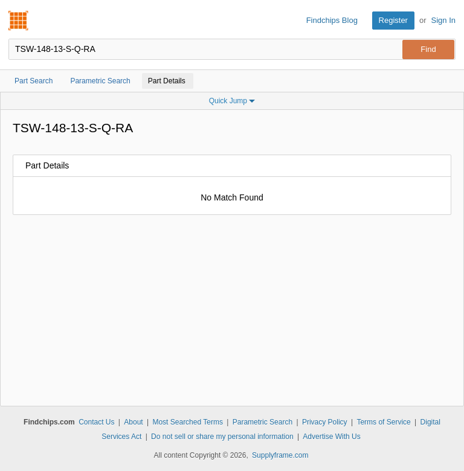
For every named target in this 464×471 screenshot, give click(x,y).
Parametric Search (262, 422)
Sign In (443, 20)
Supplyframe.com (280, 455)
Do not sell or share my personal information (222, 436)
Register (393, 20)
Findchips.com (18, 20)
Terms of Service (383, 422)
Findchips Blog (332, 20)
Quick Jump (232, 101)
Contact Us (96, 422)
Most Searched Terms (187, 422)
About (133, 422)
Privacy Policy (324, 422)
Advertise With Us (331, 436)
